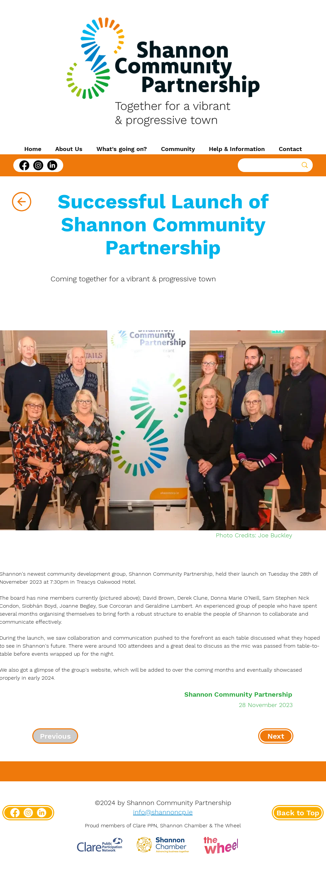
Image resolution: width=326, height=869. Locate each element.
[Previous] (55, 736)
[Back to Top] (298, 812)
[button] (68, 149)
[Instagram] (38, 165)
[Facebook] (24, 165)
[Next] (275, 736)
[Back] (21, 201)
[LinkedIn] (52, 165)
